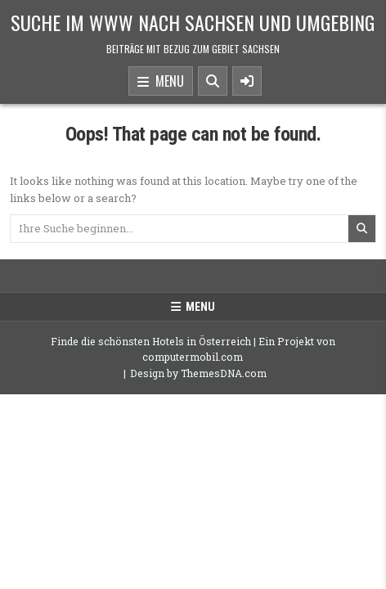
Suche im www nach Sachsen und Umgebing (193, 22)
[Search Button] (212, 81)
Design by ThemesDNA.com (198, 373)
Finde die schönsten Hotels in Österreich (151, 341)
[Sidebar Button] (247, 81)
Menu (160, 82)
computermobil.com (192, 356)
